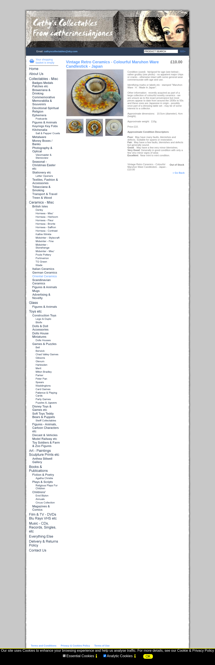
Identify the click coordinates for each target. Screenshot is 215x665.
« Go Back (179, 172)
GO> (182, 51)
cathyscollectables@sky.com (60, 51)
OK (147, 656)
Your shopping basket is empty (45, 61)
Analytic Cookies (120, 656)
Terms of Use (101, 645)
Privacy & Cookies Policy (75, 645)
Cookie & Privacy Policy (195, 650)
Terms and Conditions (43, 645)
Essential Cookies (80, 656)
